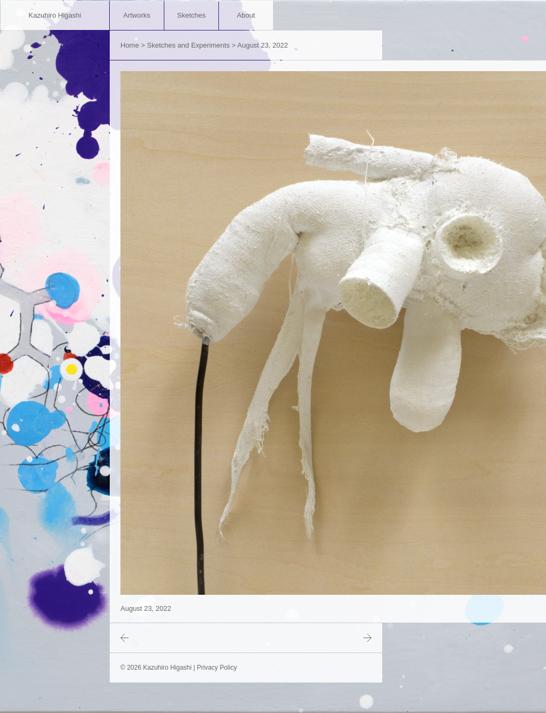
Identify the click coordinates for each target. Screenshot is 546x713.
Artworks (136, 15)
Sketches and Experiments (188, 45)
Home (129, 45)
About (246, 15)
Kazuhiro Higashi (54, 15)
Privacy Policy (217, 667)
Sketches (191, 15)
